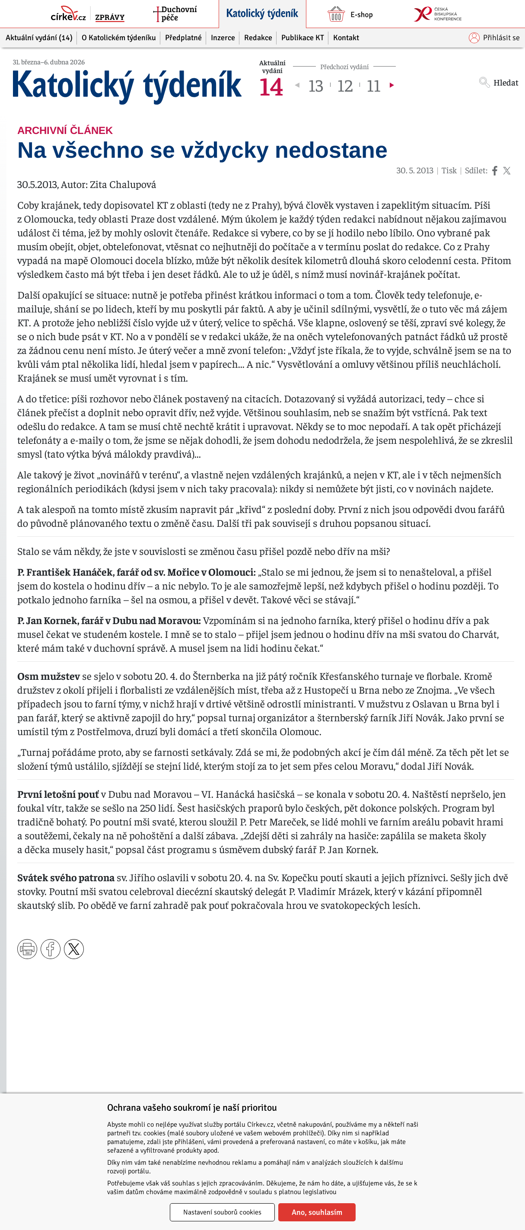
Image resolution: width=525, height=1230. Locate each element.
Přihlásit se (494, 37)
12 (345, 85)
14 (271, 85)
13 (316, 85)
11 (374, 85)
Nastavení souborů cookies (222, 1212)
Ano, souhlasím (317, 1212)
